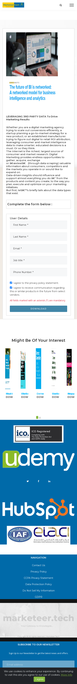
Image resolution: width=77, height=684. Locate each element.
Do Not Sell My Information (38, 590)
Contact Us (38, 565)
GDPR (38, 596)
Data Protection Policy (38, 584)
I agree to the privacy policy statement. (34, 282)
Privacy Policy (38, 571)
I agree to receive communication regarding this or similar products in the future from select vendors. (37, 291)
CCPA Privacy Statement (38, 577)
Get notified (38, 675)
